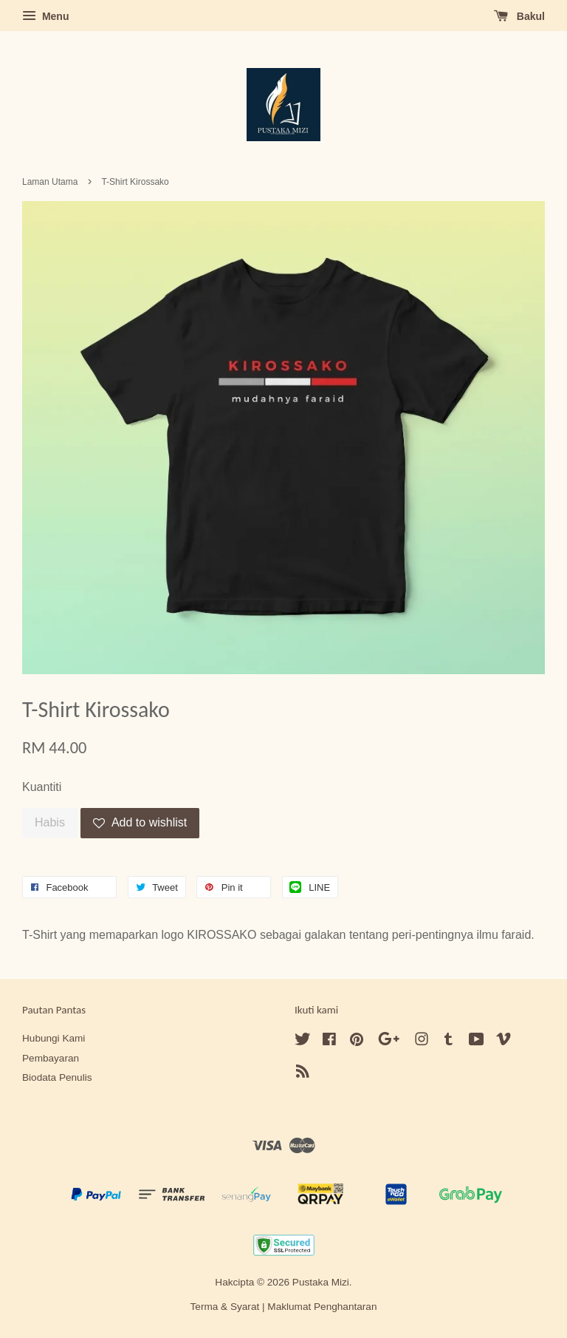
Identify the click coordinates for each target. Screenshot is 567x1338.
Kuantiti (41, 787)
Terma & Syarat (225, 1306)
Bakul (519, 16)
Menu (45, 16)
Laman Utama (50, 182)
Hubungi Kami (53, 1038)
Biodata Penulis (57, 1077)
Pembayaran (50, 1058)
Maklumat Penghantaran (322, 1306)
